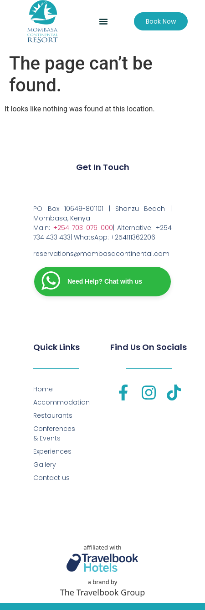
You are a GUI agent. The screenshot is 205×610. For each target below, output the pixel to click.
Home (43, 389)
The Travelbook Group (102, 592)
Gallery (44, 464)
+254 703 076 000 (83, 227)
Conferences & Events (54, 433)
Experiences (52, 451)
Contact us (51, 477)
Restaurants (52, 415)
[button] (103, 21)
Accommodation (56, 402)
